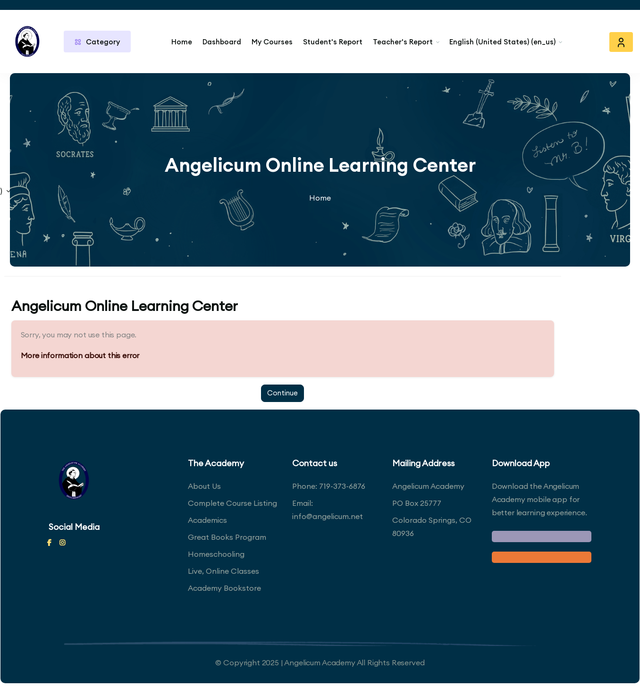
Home (181, 41)
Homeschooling (216, 554)
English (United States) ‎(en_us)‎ (502, 41)
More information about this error (83, 355)
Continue (286, 392)
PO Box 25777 (416, 503)
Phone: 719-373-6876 (328, 486)
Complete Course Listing (232, 503)
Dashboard (221, 41)
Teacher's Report (403, 41)
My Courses (272, 41)
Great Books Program (227, 537)
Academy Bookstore (224, 588)
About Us (204, 486)
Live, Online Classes (223, 571)
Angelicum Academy (428, 486)
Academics (207, 520)
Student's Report (332, 41)
